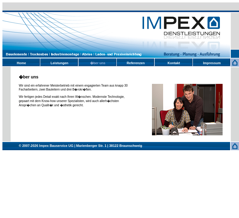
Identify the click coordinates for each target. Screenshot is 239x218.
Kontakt (174, 63)
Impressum (212, 63)
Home (21, 63)
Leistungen (60, 63)
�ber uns (98, 63)
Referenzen (136, 63)
